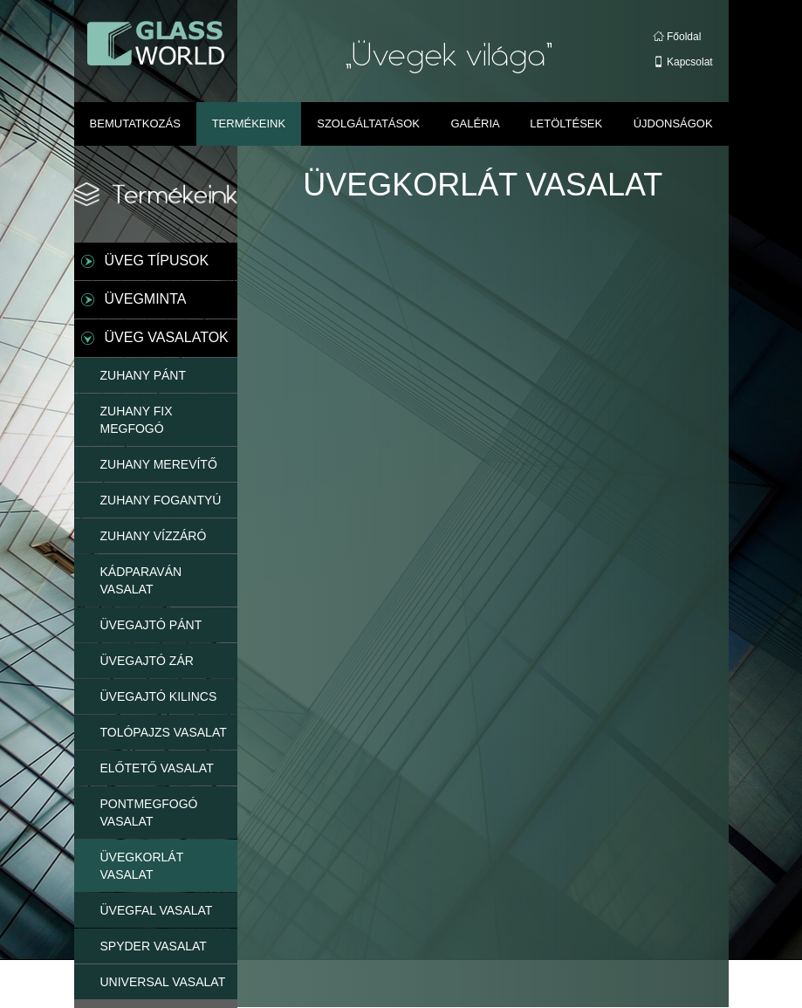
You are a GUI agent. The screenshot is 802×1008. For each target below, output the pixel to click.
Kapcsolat (683, 62)
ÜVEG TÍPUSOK (157, 260)
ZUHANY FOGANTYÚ (161, 500)
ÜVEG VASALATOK (167, 337)
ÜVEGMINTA (146, 298)
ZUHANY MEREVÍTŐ (158, 464)
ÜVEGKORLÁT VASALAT (142, 865)
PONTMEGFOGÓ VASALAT (149, 812)
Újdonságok (673, 123)
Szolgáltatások (368, 123)
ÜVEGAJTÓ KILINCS (158, 696)
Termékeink (249, 123)
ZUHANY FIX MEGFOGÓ (136, 419)
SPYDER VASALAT (153, 946)
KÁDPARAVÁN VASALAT (141, 580)
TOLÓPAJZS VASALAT (163, 732)
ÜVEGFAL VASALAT (156, 910)
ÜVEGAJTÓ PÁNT (151, 625)
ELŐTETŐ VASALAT (157, 768)
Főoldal (678, 37)
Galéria (474, 123)
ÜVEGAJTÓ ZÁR (147, 661)
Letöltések (566, 123)
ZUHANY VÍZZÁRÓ (153, 536)
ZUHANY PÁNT (143, 375)
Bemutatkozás (135, 123)
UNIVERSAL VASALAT (163, 982)
